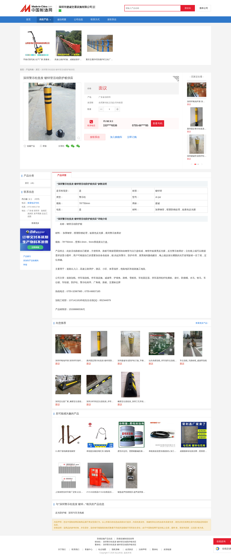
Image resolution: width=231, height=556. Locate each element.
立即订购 (132, 137)
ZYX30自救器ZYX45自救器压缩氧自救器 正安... (106, 492)
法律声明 (142, 549)
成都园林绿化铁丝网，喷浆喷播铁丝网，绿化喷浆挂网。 (204, 451)
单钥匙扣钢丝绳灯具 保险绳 (98, 451)
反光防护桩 (61, 513)
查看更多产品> (202, 323)
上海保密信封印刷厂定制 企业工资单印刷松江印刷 (76, 492)
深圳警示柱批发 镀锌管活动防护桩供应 (119, 542)
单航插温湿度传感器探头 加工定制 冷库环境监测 (169, 451)
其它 (38, 69)
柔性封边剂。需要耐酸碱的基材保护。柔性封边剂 (139, 451)
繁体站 (155, 549)
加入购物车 (116, 137)
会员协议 (129, 549)
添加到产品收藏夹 (31, 260)
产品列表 (30, 69)
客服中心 (89, 549)
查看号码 (157, 123)
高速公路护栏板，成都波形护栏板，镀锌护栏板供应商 (78, 59)
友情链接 (167, 549)
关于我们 (62, 549)
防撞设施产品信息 (104, 539)
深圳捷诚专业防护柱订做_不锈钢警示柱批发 (206, 156)
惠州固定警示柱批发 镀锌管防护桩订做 (203, 129)
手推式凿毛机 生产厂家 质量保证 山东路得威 (42, 59)
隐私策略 (116, 549)
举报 (43, 146)
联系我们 (75, 549)
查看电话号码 (33, 203)
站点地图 (102, 549)
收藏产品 (29, 146)
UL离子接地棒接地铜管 (65, 451)
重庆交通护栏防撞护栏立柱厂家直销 (101, 59)
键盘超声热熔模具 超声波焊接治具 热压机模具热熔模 (140, 492)
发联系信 (95, 137)
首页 (22, 69)
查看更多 (35, 223)
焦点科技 (119, 553)
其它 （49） (30, 183)
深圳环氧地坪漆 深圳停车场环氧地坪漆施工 (205, 101)
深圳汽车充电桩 (76, 513)
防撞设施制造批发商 (125, 539)
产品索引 (27, 256)
